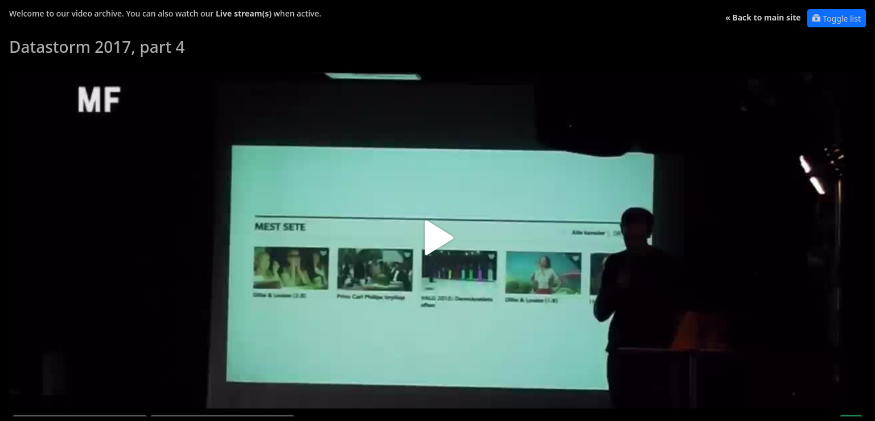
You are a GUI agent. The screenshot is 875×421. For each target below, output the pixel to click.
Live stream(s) (244, 13)
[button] (437, 242)
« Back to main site (763, 17)
